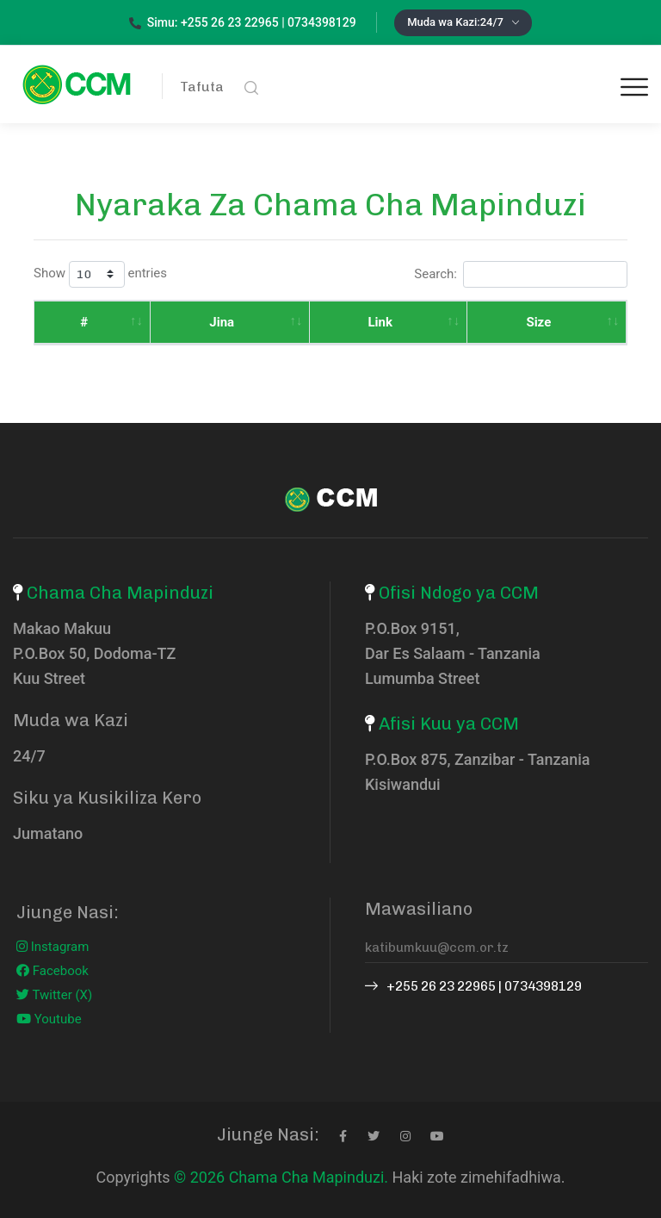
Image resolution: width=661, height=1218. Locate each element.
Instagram (52, 946)
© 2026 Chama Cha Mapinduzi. (281, 1177)
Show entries (100, 274)
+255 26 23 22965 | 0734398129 (473, 986)
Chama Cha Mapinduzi (120, 592)
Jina (172, 322)
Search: (520, 274)
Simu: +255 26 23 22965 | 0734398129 (242, 22)
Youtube (49, 1019)
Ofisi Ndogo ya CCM (459, 592)
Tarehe (545, 322)
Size (410, 322)
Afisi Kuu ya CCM (449, 723)
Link (292, 322)
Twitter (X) (54, 995)
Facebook (52, 971)
